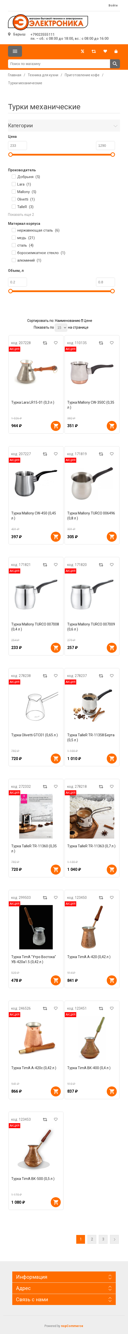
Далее (114, 1239)
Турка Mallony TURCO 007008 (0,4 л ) (35, 626)
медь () (26, 238)
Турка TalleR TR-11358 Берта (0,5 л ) (90, 737)
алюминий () (29, 260)
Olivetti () (26, 199)
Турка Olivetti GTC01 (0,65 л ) (34, 735)
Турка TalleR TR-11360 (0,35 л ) (34, 848)
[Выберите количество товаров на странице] (61, 328)
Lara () (24, 184)
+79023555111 (42, 35)
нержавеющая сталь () (38, 230)
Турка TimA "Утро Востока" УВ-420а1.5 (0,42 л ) (33, 959)
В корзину (56, 426)
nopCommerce (72, 1326)
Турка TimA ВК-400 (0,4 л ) (88, 1068)
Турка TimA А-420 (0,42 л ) (88, 957)
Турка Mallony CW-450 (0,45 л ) (33, 515)
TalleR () (25, 207)
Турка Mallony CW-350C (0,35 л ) (90, 404)
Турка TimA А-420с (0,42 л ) (33, 1068)
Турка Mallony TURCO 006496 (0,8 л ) (91, 515)
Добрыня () (28, 177)
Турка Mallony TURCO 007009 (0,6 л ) (91, 626)
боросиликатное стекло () (41, 253)
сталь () (25, 245)
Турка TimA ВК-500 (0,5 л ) (32, 1179)
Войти (113, 5)
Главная (14, 75)
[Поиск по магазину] (59, 63)
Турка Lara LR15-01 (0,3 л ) (32, 402)
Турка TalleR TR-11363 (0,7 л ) (91, 846)
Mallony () (26, 192)
